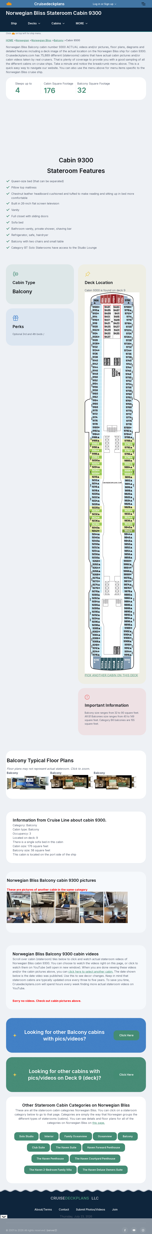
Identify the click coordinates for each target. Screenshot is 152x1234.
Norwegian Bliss (41, 40)
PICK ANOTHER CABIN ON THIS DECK (111, 675)
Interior (49, 1136)
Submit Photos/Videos (90, 1209)
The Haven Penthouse (50, 1158)
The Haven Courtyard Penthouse (95, 1158)
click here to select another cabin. (90, 971)
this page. (98, 1123)
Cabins (56, 23)
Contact (64, 1209)
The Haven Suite (66, 1147)
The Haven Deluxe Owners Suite (103, 1169)
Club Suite (38, 1147)
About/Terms (43, 1209)
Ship (14, 23)
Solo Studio (26, 1136)
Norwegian (22, 40)
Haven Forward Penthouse (103, 1147)
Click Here (126, 1035)
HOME (9, 40)
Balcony (58, 40)
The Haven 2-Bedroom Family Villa (50, 1169)
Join (115, 1209)
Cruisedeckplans (49, 4)
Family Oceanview (76, 1136)
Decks (32, 23)
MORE (80, 23)
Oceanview (105, 1136)
